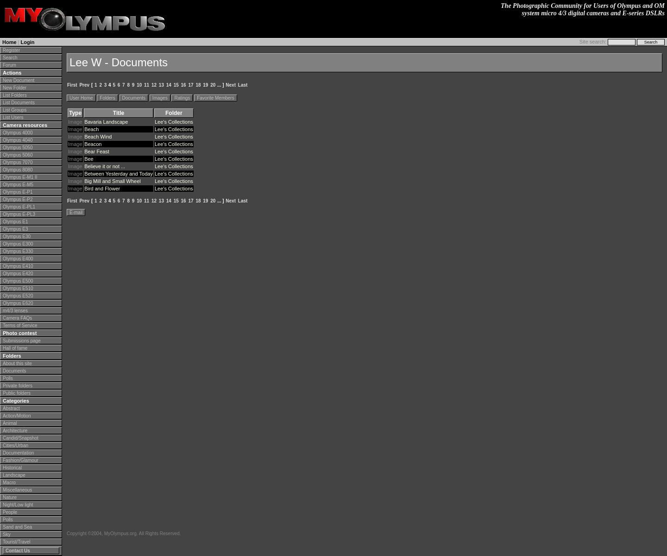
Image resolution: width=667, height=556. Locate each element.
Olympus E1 (15, 221)
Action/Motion (17, 415)
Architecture (15, 430)
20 (212, 85)
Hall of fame (15, 348)
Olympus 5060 (17, 155)
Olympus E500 (18, 281)
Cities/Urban (15, 445)
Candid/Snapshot (20, 438)
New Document (18, 80)
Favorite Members (215, 98)
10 (139, 85)
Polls (8, 378)
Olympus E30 (17, 236)
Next (231, 85)
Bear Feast (96, 151)
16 (183, 85)
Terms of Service (20, 325)
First (72, 85)
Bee (89, 159)
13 (161, 85)
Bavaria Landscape (106, 122)
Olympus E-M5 (18, 184)
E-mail (75, 212)
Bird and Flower (102, 188)
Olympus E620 (18, 303)
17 (190, 85)
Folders (107, 98)
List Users (13, 117)
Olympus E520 (18, 295)
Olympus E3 (15, 229)
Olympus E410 (18, 266)
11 (146, 85)
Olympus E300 (18, 243)
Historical (12, 467)
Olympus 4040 (17, 140)
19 (205, 85)
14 (168, 85)
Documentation (18, 452)
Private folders (17, 385)
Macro (9, 482)
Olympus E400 (18, 258)
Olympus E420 (18, 273)
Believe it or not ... (104, 166)
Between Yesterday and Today (118, 174)
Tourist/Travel (17, 541)
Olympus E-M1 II (20, 177)
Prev (84, 85)
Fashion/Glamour (20, 460)
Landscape (14, 475)
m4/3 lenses (15, 310)
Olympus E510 (18, 288)
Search (10, 57)
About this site (17, 363)
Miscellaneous (17, 490)
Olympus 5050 (17, 147)
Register (11, 50)
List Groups (14, 110)
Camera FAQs (17, 318)
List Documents (19, 102)
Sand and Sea (17, 527)
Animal (10, 423)
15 (176, 85)
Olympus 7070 (17, 162)
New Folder (14, 87)
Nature (10, 497)
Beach (91, 129)
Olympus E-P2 (17, 199)
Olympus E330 (18, 251)
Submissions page (22, 340)
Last (243, 85)
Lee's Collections (174, 122)
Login (28, 42)
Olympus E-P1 (17, 192)
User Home (81, 98)
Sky (7, 534)
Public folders (17, 393)
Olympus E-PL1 (19, 206)
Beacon (92, 144)
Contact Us (18, 550)
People (10, 512)
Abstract (11, 408)
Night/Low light (18, 504)
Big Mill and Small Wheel (112, 181)
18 (198, 85)
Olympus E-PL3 (19, 214)
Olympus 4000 (17, 132)
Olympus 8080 (17, 169)
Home (9, 42)
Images (160, 98)
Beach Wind (98, 136)
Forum (9, 65)
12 (154, 85)
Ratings (182, 98)
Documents (14, 370)
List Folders (15, 95)
